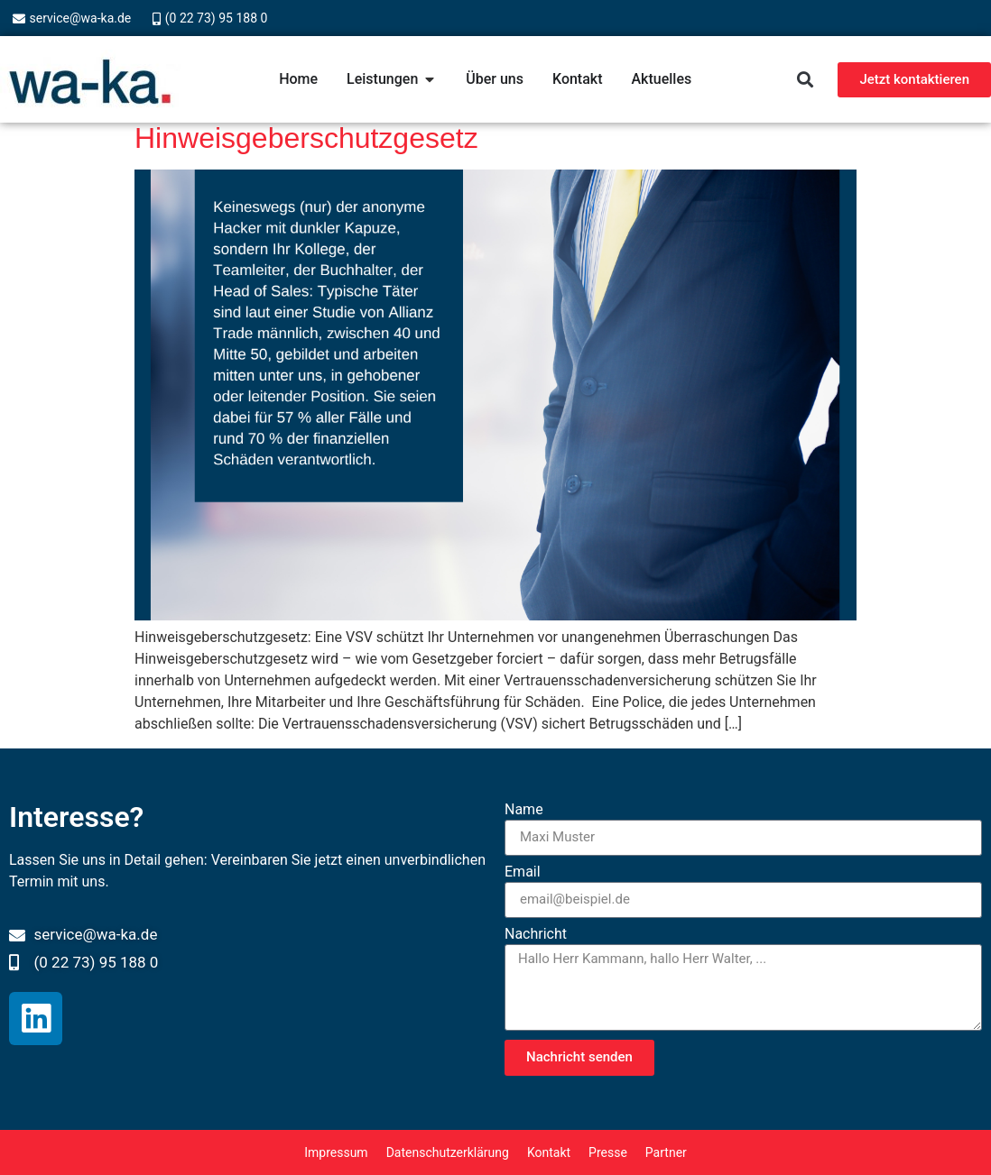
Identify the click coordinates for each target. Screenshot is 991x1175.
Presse (607, 1152)
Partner (666, 1152)
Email (523, 872)
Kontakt (548, 1152)
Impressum (335, 1152)
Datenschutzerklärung (447, 1152)
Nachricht (536, 934)
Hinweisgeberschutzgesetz (306, 138)
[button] (805, 80)
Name (524, 810)
